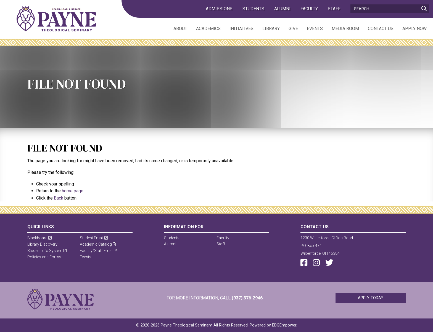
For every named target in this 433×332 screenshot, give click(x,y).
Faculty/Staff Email (98, 250)
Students (253, 8)
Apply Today (370, 298)
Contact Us (381, 28)
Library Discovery (42, 244)
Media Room (345, 28)
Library (271, 28)
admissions (219, 8)
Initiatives (241, 28)
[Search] (389, 8)
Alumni (282, 8)
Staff (334, 8)
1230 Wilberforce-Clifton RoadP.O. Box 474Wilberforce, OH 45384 (326, 246)
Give (293, 28)
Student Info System (47, 250)
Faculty (309, 8)
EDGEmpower (284, 325)
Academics (208, 28)
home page (72, 190)
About (180, 28)
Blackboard (39, 238)
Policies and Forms (44, 257)
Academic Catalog (98, 244)
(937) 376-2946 (247, 298)
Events (315, 28)
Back (58, 198)
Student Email (94, 238)
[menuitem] (176, 28)
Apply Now (414, 28)
